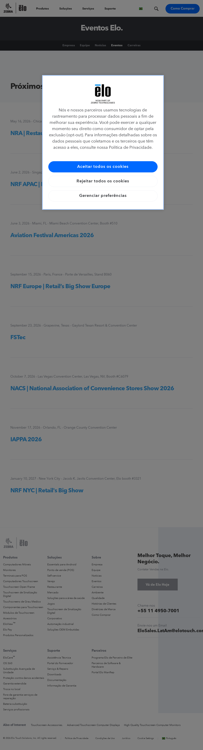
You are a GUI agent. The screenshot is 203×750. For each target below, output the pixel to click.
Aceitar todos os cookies (103, 167)
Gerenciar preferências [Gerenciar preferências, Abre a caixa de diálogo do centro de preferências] (103, 196)
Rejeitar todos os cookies (103, 181)
